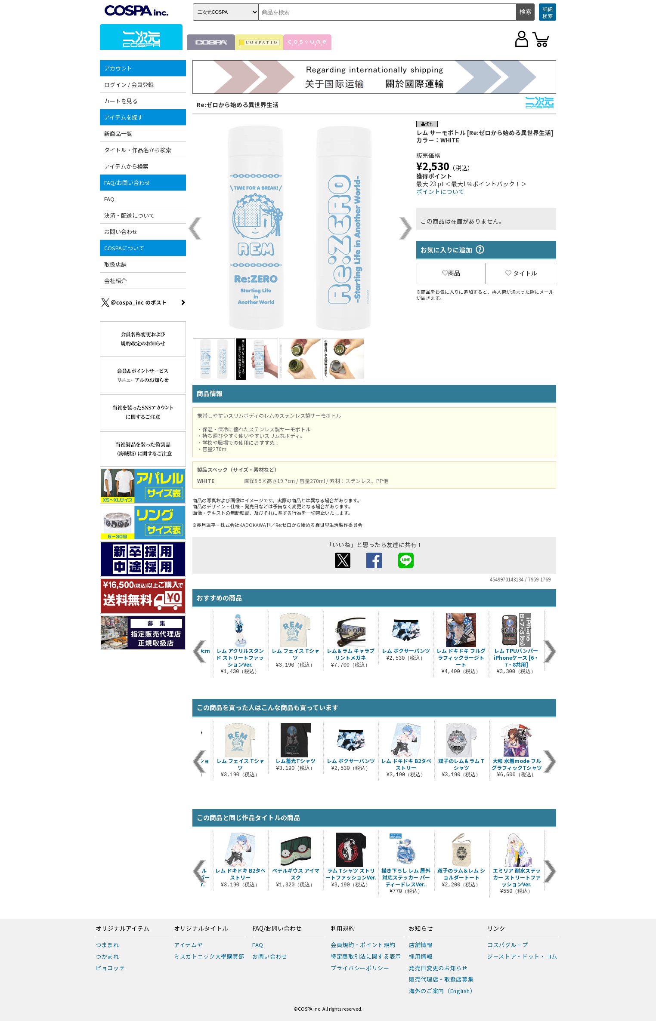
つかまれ (107, 956)
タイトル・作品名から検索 (137, 150)
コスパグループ (507, 945)
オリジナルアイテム (122, 928)
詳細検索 (547, 12)
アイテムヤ (188, 945)
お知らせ (421, 928)
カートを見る (121, 101)
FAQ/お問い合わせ (127, 182)
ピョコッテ (110, 968)
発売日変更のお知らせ (438, 968)
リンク (496, 928)
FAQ (109, 199)
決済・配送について (129, 215)
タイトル (521, 273)
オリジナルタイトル (201, 928)
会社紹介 (115, 281)
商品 (451, 273)
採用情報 (421, 956)
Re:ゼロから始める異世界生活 (237, 104)
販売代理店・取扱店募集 (441, 979)
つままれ (107, 945)
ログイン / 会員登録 (129, 84)
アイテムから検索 (126, 166)
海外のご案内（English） (442, 991)
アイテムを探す (123, 117)
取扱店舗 (115, 264)
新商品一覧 (118, 133)
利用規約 (343, 928)
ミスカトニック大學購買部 (209, 956)
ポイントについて (440, 191)
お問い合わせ (121, 232)
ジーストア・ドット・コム (522, 956)
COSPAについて (124, 248)
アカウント (118, 68)
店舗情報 (421, 945)
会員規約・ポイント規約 (363, 945)
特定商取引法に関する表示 (366, 956)
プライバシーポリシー (360, 968)
